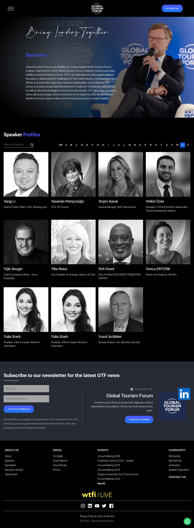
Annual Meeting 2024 (109, 470)
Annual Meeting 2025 (109, 465)
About (8, 456)
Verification (174, 465)
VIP (60, 145)
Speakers (9, 461)
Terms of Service (105, 516)
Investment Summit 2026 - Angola (115, 461)
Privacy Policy (87, 516)
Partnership (174, 456)
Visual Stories (60, 465)
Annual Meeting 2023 (109, 479)
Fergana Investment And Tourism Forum (118, 474)
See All (101, 483)
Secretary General (14, 470)
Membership (175, 461)
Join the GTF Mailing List (18, 409)
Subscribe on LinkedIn (139, 419)
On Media (58, 456)
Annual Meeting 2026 (109, 456)
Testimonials (11, 474)
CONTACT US (177, 477)
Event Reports (60, 461)
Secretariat (10, 465)
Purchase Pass (172, 8)
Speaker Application (179, 470)
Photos (56, 470)
